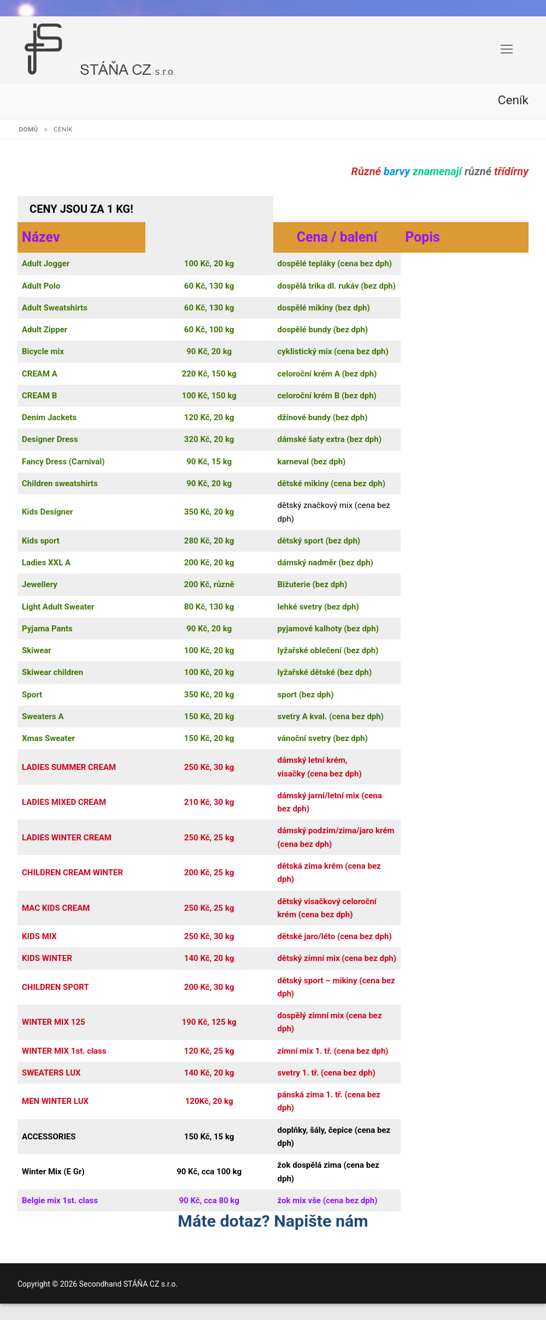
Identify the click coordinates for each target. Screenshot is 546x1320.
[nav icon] (506, 49)
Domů (28, 129)
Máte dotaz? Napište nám (273, 1221)
